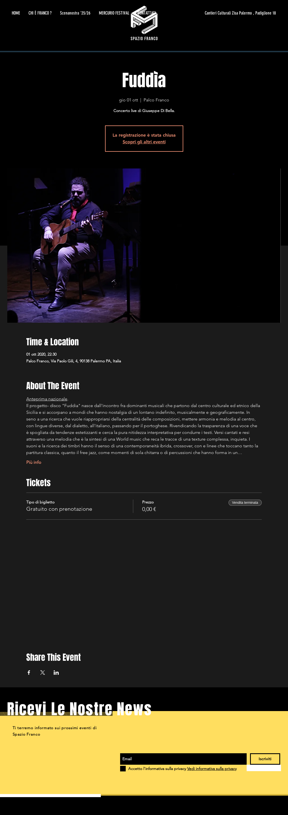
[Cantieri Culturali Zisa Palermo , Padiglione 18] (223, 13)
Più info (33, 462)
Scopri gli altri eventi (144, 141)
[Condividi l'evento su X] (42, 672)
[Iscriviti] (265, 759)
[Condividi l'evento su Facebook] (29, 672)
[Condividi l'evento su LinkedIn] (56, 672)
